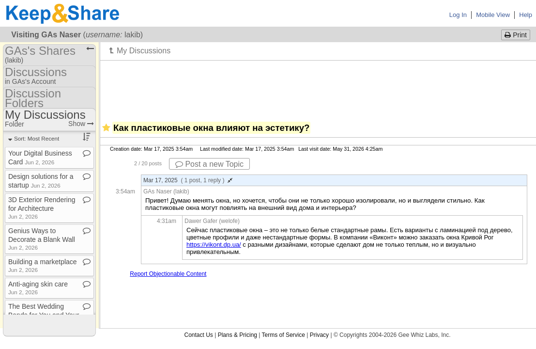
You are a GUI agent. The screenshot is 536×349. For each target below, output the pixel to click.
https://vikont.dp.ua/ (213, 244)
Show (81, 123)
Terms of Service (283, 335)
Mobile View (493, 14)
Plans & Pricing (237, 335)
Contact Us (198, 335)
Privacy (319, 335)
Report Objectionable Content (168, 273)
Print (516, 35)
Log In (458, 14)
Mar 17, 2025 (187, 180)
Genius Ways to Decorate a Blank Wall (41, 239)
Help (525, 14)
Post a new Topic (209, 164)
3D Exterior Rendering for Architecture (42, 208)
